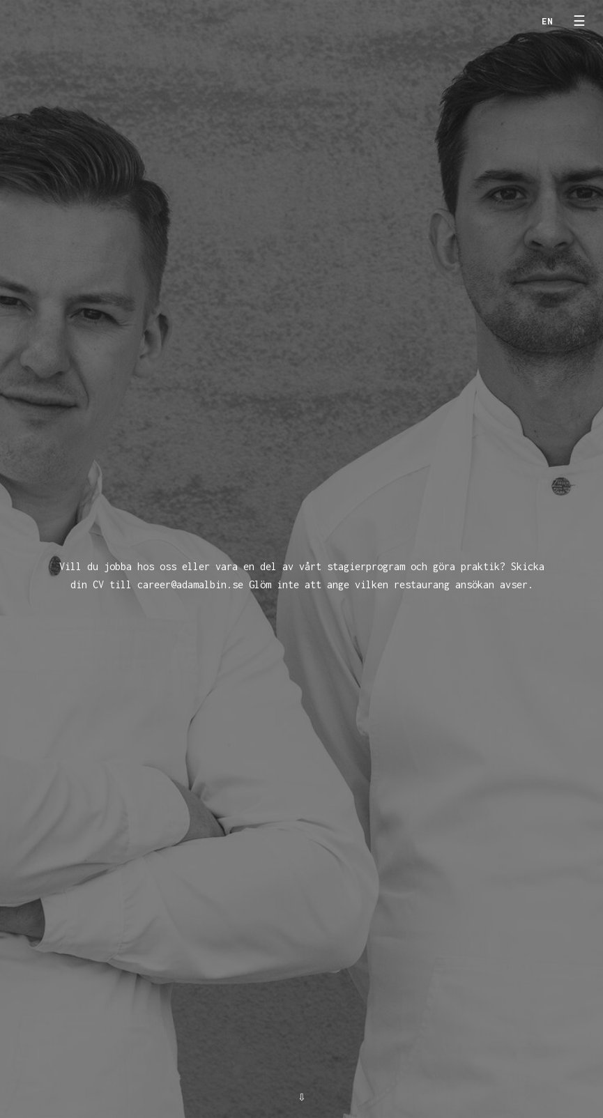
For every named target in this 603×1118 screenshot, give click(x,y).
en (547, 21)
